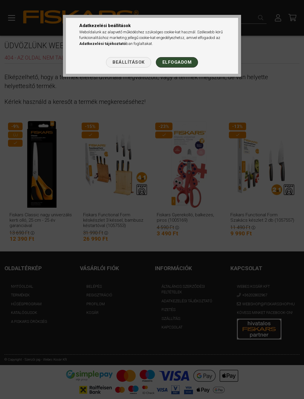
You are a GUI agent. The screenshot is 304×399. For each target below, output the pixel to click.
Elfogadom (177, 62)
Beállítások (129, 62)
